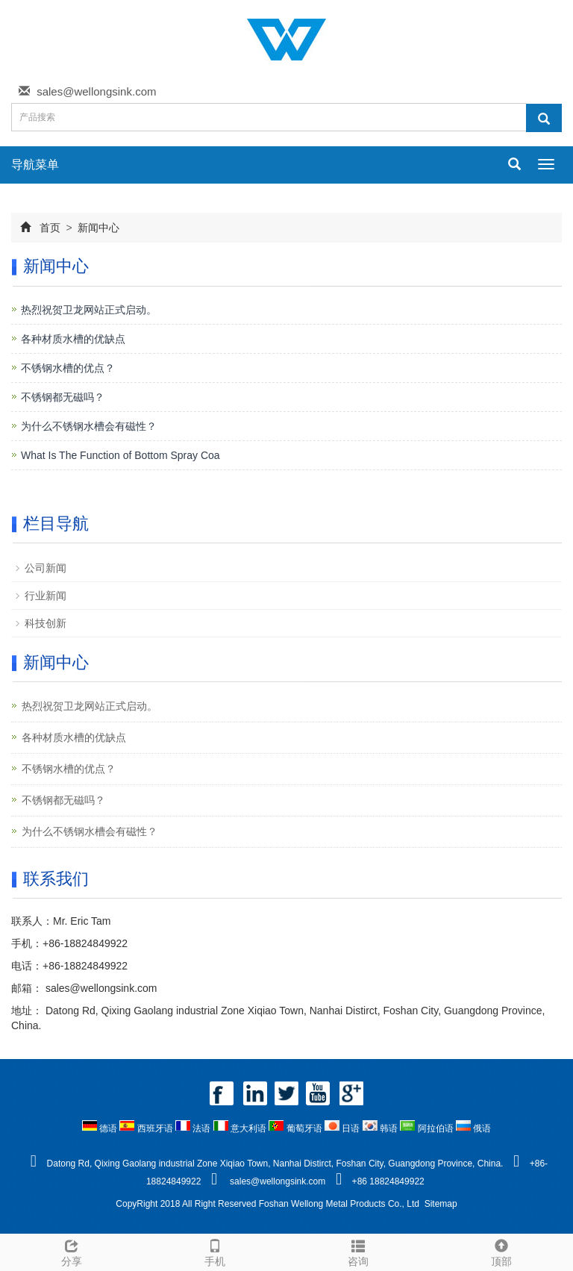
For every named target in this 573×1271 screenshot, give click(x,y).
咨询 (358, 1250)
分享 (71, 1250)
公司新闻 (45, 568)
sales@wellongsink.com (96, 91)
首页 (50, 228)
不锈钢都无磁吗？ (62, 397)
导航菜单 (35, 164)
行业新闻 (45, 596)
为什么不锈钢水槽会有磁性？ (89, 426)
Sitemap (441, 1204)
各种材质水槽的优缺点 (73, 339)
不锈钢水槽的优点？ (68, 368)
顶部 (501, 1250)
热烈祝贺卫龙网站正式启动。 (89, 310)
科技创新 (45, 623)
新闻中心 (97, 228)
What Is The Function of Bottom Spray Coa (120, 455)
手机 (214, 1250)
